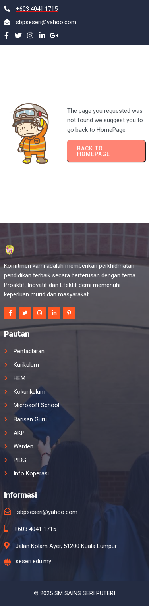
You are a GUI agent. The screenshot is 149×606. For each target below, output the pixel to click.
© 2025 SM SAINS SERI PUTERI (74, 593)
